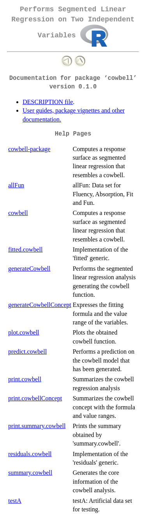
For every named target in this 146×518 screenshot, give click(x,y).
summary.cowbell (30, 472)
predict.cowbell (27, 351)
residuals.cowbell (30, 454)
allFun (16, 185)
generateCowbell (29, 268)
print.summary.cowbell (36, 426)
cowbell (18, 213)
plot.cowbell (23, 332)
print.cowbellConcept (35, 398)
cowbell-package (29, 149)
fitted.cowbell (25, 249)
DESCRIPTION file (48, 102)
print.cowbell (24, 379)
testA (14, 500)
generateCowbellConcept (39, 304)
